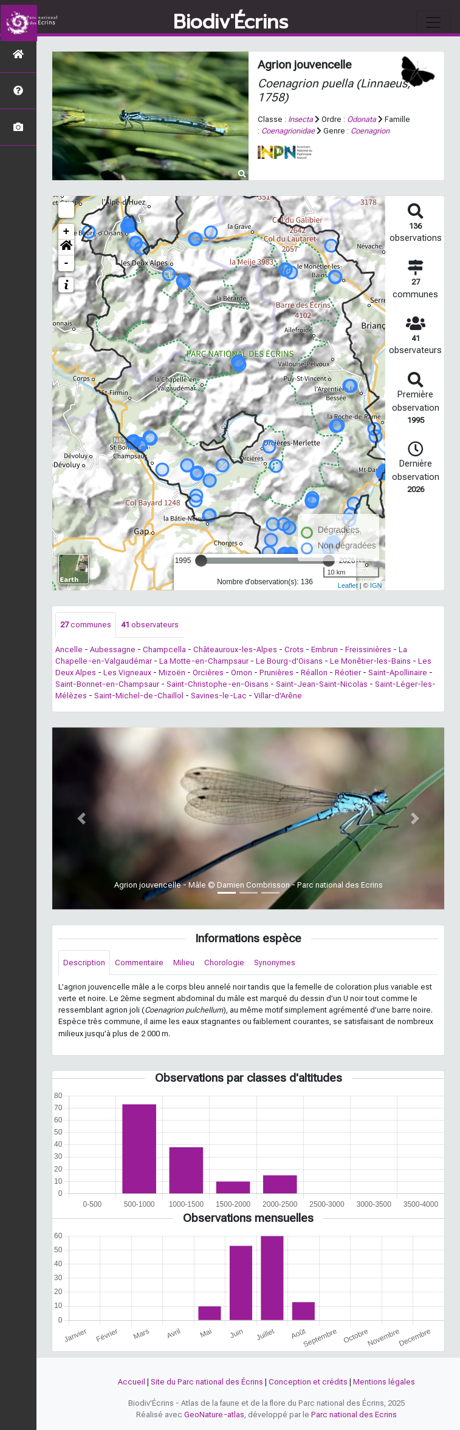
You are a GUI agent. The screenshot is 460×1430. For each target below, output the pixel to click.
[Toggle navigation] (433, 22)
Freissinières (368, 649)
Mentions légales (384, 1381)
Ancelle (69, 649)
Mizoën (172, 672)
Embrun (324, 649)
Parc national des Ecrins (354, 1414)
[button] (66, 247)
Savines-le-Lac (219, 695)
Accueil (131, 1381)
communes (85, 624)
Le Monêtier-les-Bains (370, 661)
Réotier (348, 672)
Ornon (241, 672)
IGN (376, 585)
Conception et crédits (308, 1381)
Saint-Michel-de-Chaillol (139, 695)
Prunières (276, 672)
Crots (294, 649)
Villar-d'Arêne (278, 695)
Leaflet (348, 585)
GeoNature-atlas (214, 1414)
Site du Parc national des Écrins (207, 1381)
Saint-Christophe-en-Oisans (217, 684)
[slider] (201, 561)
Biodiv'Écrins (230, 22)
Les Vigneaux (127, 672)
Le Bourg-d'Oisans (289, 661)
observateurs (150, 624)
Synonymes (274, 962)
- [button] (66, 263)
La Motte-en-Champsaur (204, 661)
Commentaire (139, 962)
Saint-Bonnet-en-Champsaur (107, 684)
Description (84, 962)
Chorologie (224, 962)
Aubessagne (113, 649)
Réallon (314, 672)
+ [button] (66, 231)
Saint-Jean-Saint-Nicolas (322, 684)
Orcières (208, 672)
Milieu (183, 962)
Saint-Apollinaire (397, 672)
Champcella (164, 649)
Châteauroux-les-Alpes (235, 649)
